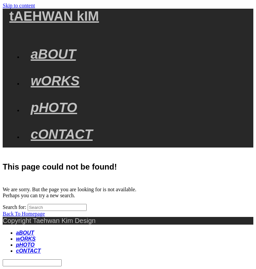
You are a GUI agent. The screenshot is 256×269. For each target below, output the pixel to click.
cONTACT (28, 251)
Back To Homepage (24, 214)
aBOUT (25, 233)
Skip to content (19, 5)
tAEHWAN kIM (54, 16)
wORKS (26, 239)
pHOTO (25, 245)
